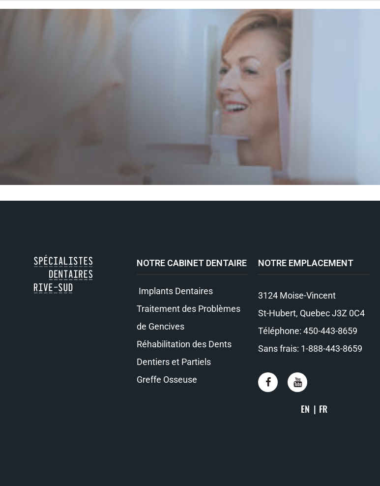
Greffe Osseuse (167, 379)
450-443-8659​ (330, 331)
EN (305, 408)
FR (323, 408)
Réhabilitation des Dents (184, 344)
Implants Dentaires (175, 291)
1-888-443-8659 (331, 348)
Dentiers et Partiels (174, 362)
